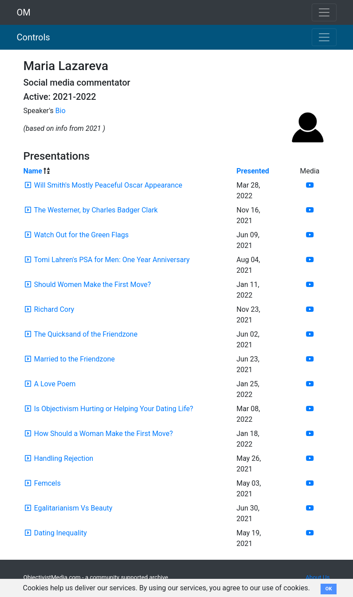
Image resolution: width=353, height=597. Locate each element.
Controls (33, 37)
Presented (253, 171)
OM (24, 12)
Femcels (47, 483)
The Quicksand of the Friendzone (86, 334)
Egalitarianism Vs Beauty (73, 508)
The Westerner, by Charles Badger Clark (96, 210)
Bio (61, 110)
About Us (317, 577)
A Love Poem (54, 384)
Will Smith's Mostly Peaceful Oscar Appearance (108, 185)
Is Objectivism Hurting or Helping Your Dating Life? (113, 409)
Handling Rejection (63, 458)
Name (33, 171)
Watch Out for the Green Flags (81, 235)
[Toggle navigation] (324, 37)
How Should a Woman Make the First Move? (103, 433)
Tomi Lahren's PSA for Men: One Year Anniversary (112, 259)
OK (328, 589)
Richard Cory (54, 309)
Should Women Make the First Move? (92, 284)
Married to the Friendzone (74, 359)
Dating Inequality (60, 533)
